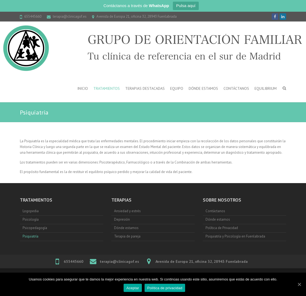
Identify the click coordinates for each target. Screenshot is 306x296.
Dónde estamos (203, 88)
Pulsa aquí (185, 5)
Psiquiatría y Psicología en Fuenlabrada (235, 236)
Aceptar (132, 288)
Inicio (82, 88)
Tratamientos (106, 88)
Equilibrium (266, 88)
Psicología (31, 219)
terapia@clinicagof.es (70, 16)
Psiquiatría (30, 236)
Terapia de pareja (127, 236)
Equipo (176, 88)
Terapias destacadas (145, 88)
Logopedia (31, 211)
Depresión (122, 219)
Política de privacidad (164, 288)
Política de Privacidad (222, 228)
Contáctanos (236, 88)
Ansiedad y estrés (128, 211)
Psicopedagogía (35, 228)
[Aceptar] (299, 284)
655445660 (32, 16)
